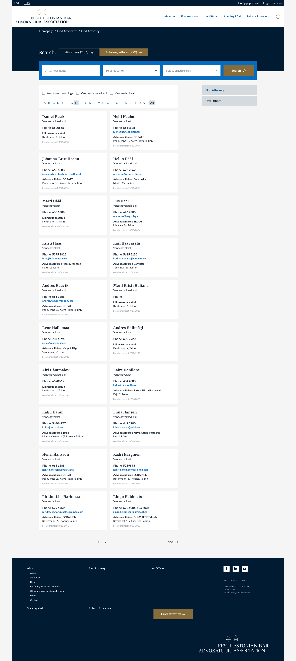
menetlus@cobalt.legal (126, 131)
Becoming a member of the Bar (45, 586)
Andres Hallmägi (128, 328)
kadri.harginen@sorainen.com (131, 469)
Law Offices (210, 16)
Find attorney (173, 614)
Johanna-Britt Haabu (60, 159)
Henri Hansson (55, 454)
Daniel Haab (53, 116)
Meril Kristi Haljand (131, 285)
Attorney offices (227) (124, 52)
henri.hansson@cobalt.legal (58, 469)
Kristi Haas (52, 243)
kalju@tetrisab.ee (52, 427)
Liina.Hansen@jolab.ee (126, 427)
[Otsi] (278, 17)
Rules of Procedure (258, 16)
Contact (34, 600)
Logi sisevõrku (272, 3)
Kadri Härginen (127, 454)
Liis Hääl (121, 201)
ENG (27, 3)
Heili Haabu (123, 116)
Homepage (46, 31)
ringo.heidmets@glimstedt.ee (130, 511)
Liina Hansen (125, 412)
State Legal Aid (232, 16)
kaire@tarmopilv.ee (124, 385)
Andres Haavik (55, 285)
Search (238, 70)
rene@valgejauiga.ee (54, 342)
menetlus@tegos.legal (126, 216)
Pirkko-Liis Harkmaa (61, 497)
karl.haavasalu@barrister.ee (129, 258)
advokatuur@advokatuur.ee (237, 592)
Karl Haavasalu (126, 243)
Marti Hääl (51, 201)
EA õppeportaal (248, 3)
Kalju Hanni (53, 412)
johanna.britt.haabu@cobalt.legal (61, 174)
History (34, 581)
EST (16, 3)
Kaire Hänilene (126, 370)
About (169, 16)
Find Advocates (67, 31)
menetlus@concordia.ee (127, 174)
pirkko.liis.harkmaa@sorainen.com (62, 511)
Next (170, 542)
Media (33, 595)
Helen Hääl (123, 159)
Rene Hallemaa (55, 328)
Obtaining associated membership (47, 591)
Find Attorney (189, 16)
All (152, 102)
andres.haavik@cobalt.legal (58, 300)
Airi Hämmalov (55, 370)
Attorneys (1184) (79, 52)
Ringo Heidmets (127, 497)
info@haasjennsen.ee (54, 258)
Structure (35, 577)
